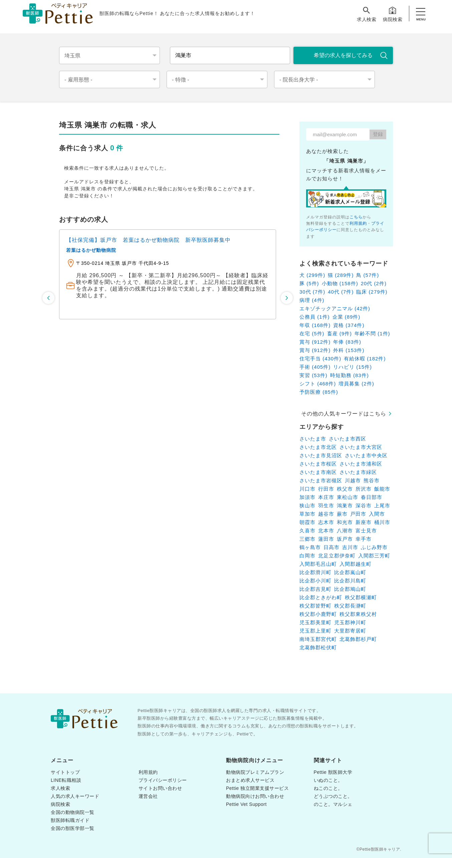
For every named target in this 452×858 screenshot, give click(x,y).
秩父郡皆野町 (315, 606)
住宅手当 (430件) (320, 358)
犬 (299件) (312, 275)
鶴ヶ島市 (310, 547)
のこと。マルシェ (333, 804)
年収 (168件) (314, 325)
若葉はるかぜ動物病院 (91, 250)
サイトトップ (65, 772)
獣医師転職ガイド (70, 820)
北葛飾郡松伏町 (318, 647)
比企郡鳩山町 (350, 589)
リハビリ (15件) (352, 367)
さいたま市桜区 (318, 464)
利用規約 (358, 223)
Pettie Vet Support (246, 804)
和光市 (345, 522)
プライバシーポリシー (163, 780)
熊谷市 (372, 480)
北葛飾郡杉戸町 (358, 639)
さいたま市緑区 (358, 472)
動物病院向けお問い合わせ (255, 796)
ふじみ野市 (374, 547)
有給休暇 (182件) (365, 358)
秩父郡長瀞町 (350, 606)
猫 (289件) (341, 275)
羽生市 (326, 505)
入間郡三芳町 (374, 555)
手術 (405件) (314, 367)
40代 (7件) (341, 292)
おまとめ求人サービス (250, 780)
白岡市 (307, 555)
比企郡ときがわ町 (320, 597)
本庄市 (326, 497)
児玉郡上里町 (315, 631)
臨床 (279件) (371, 292)
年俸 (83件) (347, 342)
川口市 (307, 489)
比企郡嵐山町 (350, 572)
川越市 (353, 480)
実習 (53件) (313, 375)
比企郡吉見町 (315, 589)
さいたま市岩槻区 (320, 480)
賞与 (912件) (314, 342)
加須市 (307, 497)
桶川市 (382, 522)
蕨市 (342, 514)
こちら (356, 217)
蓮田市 (326, 539)
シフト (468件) (317, 383)
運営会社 (148, 796)
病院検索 (392, 14)
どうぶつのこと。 (333, 796)
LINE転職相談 (66, 780)
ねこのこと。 (328, 788)
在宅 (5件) (311, 333)
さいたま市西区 (347, 439)
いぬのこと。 (328, 780)
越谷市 (326, 514)
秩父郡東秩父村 (358, 614)
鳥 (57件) (367, 275)
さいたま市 (312, 439)
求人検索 (366, 14)
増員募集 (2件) (356, 383)
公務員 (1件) (314, 317)
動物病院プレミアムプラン (255, 772)
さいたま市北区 (318, 447)
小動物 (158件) (340, 283)
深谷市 (364, 505)
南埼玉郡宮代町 (318, 639)
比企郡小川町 (315, 580)
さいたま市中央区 (366, 455)
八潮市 (345, 530)
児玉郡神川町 (350, 622)
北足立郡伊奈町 (337, 555)
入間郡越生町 (356, 564)
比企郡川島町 (350, 580)
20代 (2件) (374, 283)
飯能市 (382, 489)
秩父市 (345, 489)
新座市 (364, 522)
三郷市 (307, 539)
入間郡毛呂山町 (318, 564)
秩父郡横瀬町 (361, 597)
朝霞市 (307, 522)
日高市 (331, 547)
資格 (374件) (348, 325)
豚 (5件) (309, 283)
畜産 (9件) (339, 333)
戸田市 (358, 514)
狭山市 (307, 505)
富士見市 (366, 530)
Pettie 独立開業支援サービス (257, 788)
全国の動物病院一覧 (72, 812)
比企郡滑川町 (315, 572)
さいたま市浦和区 (361, 464)
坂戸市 (345, 539)
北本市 (326, 530)
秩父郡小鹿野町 (318, 614)
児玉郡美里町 (315, 622)
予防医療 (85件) (318, 392)
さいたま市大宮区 (361, 447)
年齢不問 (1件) (372, 333)
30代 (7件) (312, 292)
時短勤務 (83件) (349, 375)
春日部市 (371, 497)
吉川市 (350, 547)
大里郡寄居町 (350, 631)
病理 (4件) (311, 300)
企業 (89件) (346, 317)
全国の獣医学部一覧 (72, 828)
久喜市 (307, 530)
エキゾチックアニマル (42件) (334, 308)
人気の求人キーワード (75, 796)
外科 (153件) (348, 350)
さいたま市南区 (318, 472)
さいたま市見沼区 (320, 455)
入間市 (377, 514)
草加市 (307, 514)
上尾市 (382, 505)
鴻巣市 (345, 505)
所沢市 (364, 489)
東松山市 (347, 497)
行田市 (326, 489)
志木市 (326, 522)
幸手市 (364, 539)
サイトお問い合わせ (160, 788)
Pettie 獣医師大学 (333, 772)
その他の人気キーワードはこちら (343, 413)
